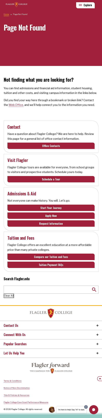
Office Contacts (51, 146)
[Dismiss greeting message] (86, 407)
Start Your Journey (51, 208)
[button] (93, 409)
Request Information (51, 223)
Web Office (16, 104)
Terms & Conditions (12, 381)
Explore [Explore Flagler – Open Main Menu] (88, 5)
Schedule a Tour (51, 179)
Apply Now (51, 216)
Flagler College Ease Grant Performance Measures (26, 402)
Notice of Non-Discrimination (17, 388)
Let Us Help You (14, 353)
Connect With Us (15, 334)
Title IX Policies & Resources (16, 395)
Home (51, 313)
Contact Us (11, 325)
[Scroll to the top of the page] (99, 378)
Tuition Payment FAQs (51, 265)
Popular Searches (15, 343)
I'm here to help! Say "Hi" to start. (71, 410)
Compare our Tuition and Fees (51, 257)
